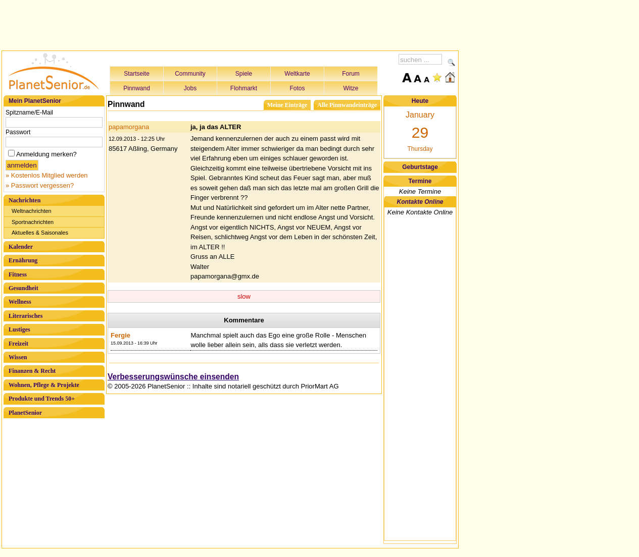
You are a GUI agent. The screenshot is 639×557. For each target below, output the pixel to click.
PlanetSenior (25, 412)
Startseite (137, 73)
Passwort (18, 132)
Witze (351, 88)
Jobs (190, 88)
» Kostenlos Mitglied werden (47, 175)
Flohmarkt (243, 88)
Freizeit (18, 343)
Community (190, 73)
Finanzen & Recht (32, 370)
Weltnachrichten (32, 211)
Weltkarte (297, 73)
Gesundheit (23, 288)
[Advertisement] (230, 23)
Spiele (243, 73)
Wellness (20, 301)
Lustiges (19, 329)
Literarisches (25, 315)
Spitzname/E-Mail (29, 112)
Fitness (18, 274)
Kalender (21, 246)
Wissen (18, 357)
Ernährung (23, 260)
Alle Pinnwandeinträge (347, 104)
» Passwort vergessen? (40, 185)
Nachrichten (24, 200)
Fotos (297, 88)
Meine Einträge (287, 104)
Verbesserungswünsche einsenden (173, 376)
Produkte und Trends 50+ (42, 398)
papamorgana (129, 127)
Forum (351, 73)
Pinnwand (136, 88)
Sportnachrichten (33, 222)
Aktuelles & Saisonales (40, 233)
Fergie (120, 335)
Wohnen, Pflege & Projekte (44, 384)
